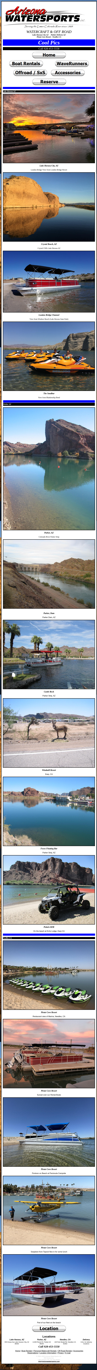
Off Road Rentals (65, 1351)
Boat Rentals (27, 1351)
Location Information (48, 1353)
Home (17, 1351)
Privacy (61, 1353)
